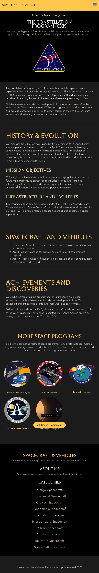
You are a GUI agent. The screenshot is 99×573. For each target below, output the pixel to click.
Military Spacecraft (50, 528)
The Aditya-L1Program (49, 428)
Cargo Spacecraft (49, 489)
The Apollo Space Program (17, 428)
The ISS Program (49, 392)
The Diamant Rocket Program (17, 392)
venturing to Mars (78, 98)
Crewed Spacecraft (49, 502)
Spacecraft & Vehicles (20, 5)
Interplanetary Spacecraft (49, 521)
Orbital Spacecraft (49, 534)
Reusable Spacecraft (49, 540)
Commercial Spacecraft (49, 496)
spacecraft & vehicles (49, 455)
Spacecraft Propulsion (49, 547)
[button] (95, 5)
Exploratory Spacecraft (50, 515)
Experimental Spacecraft (49, 508)
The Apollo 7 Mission (81, 392)
